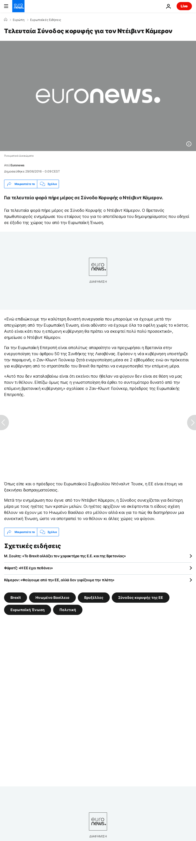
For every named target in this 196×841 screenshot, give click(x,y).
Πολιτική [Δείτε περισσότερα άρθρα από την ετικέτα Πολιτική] (67, 610)
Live (184, 6)
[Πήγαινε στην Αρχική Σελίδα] (18, 6)
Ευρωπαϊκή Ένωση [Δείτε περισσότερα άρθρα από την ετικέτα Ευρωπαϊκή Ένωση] (27, 610)
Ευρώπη (18, 19)
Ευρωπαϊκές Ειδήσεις (45, 19)
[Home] (5, 19)
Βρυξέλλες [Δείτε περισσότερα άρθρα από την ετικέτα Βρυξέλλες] (93, 597)
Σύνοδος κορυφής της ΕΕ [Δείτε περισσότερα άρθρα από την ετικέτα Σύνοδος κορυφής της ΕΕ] (140, 597)
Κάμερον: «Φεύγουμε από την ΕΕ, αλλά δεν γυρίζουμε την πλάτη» (59, 580)
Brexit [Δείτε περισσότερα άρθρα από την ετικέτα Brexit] (15, 597)
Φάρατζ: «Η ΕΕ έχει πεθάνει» (28, 568)
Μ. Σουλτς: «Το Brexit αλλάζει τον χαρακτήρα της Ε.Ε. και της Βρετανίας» (65, 556)
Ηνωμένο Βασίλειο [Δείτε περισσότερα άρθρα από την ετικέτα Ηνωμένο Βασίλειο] (52, 597)
